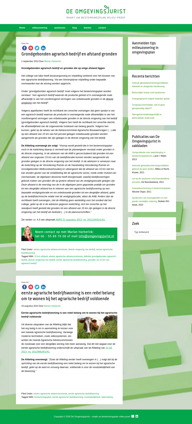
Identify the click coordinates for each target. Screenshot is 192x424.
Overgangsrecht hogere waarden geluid (150, 99)
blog (74, 28)
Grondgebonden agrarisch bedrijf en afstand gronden (69, 54)
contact (102, 28)
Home (22, 28)
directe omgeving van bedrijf (81, 249)
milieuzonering (39, 28)
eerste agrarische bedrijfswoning (71, 260)
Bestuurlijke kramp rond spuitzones (148, 92)
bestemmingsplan (42, 397)
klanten (87, 28)
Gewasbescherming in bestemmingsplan (151, 188)
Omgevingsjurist (96, 12)
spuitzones (59, 28)
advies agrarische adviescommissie (50, 249)
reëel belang (107, 397)
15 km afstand (41, 256)
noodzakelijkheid (92, 397)
